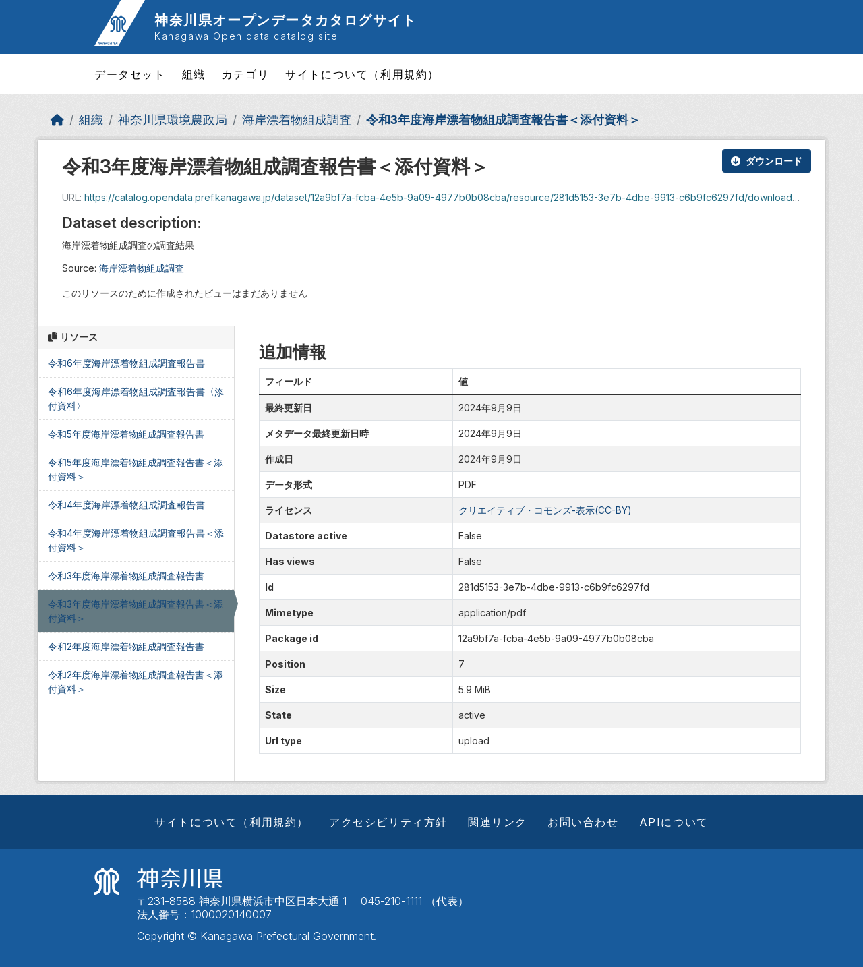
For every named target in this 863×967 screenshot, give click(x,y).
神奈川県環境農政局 (172, 120)
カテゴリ (245, 74)
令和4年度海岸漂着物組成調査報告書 (126, 504)
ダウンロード (766, 161)
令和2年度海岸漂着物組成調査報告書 (126, 646)
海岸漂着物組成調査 (296, 120)
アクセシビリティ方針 (388, 822)
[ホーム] (57, 120)
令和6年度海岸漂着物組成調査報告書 (126, 363)
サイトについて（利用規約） (362, 74)
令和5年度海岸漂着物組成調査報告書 (126, 434)
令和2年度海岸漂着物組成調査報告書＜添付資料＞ (135, 682)
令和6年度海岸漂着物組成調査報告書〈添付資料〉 (136, 398)
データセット (130, 74)
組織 (194, 74)
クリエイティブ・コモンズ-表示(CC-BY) (545, 510)
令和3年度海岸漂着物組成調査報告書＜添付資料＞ (503, 120)
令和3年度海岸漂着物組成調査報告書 (126, 575)
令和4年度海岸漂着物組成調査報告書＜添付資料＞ (136, 540)
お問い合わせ (583, 822)
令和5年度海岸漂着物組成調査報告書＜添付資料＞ (135, 469)
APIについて (674, 822)
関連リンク (497, 822)
